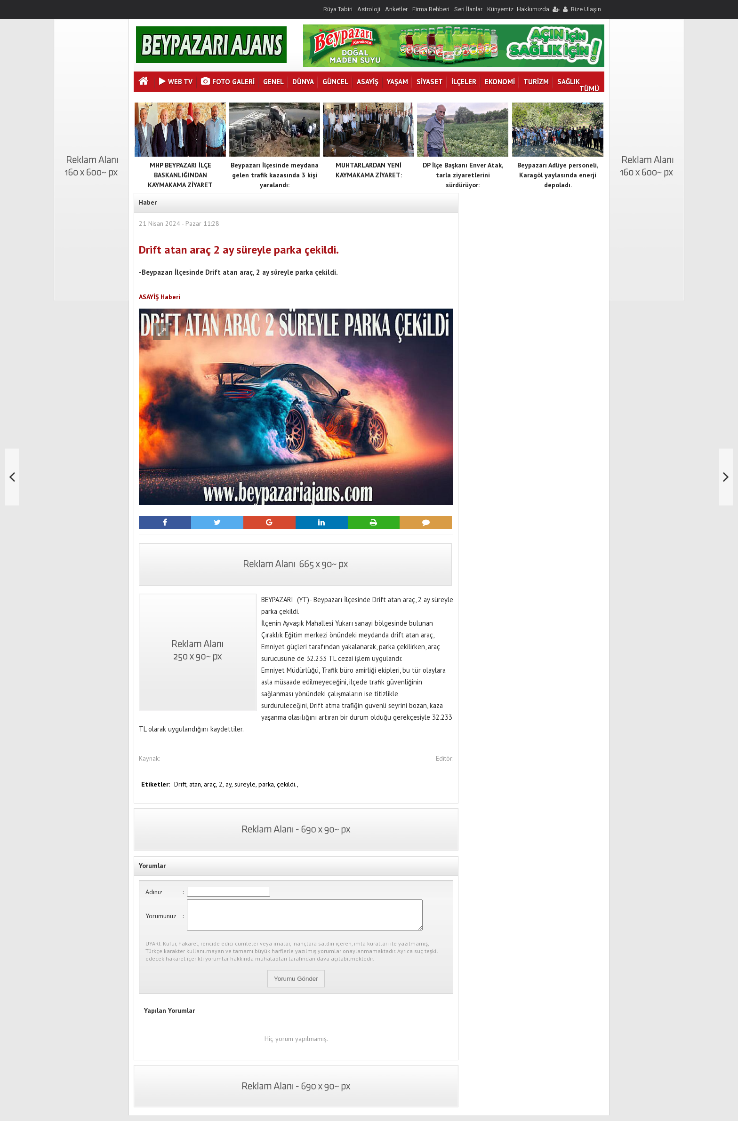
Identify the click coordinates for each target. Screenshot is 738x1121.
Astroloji (368, 9)
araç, (211, 784)
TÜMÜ (589, 88)
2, (222, 784)
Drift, (181, 784)
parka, (267, 784)
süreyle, (246, 784)
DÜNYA (303, 81)
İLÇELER (463, 81)
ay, (229, 784)
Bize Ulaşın (586, 9)
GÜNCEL (335, 81)
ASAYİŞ (367, 81)
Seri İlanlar (468, 9)
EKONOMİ (500, 81)
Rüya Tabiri (338, 9)
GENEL (273, 81)
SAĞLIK (568, 81)
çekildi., (287, 784)
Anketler (396, 9)
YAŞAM (397, 81)
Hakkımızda (533, 9)
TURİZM (536, 81)
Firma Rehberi (430, 9)
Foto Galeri (228, 81)
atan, (196, 784)
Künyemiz (500, 9)
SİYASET (430, 81)
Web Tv (176, 81)
